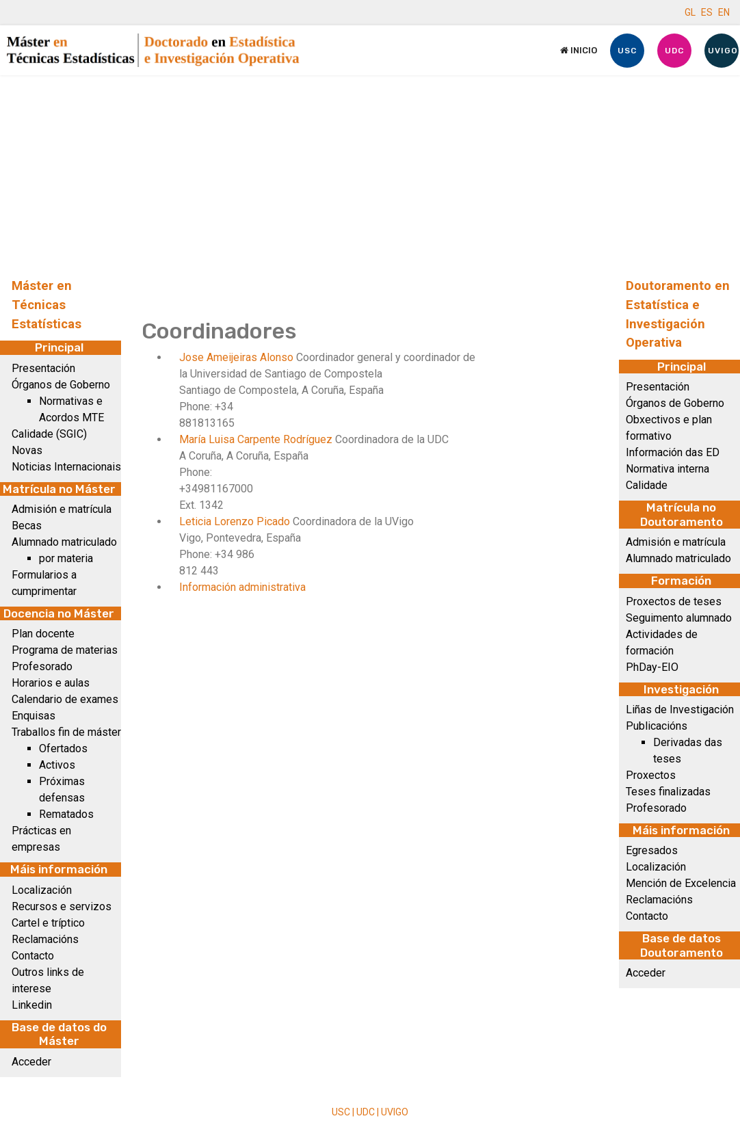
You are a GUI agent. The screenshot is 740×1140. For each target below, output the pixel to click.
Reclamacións (45, 939)
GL (690, 12)
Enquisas (33, 715)
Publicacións (656, 725)
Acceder (31, 1061)
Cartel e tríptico (48, 922)
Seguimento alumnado (679, 617)
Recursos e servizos (61, 906)
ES (707, 12)
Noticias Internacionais (66, 466)
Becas (27, 525)
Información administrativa (242, 587)
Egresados (652, 850)
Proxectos (651, 775)
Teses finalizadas (668, 791)
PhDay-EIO (652, 667)
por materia (66, 558)
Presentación (43, 368)
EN (724, 12)
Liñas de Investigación (680, 709)
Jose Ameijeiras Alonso (237, 357)
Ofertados (63, 748)
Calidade (647, 485)
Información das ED (672, 452)
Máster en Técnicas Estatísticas (46, 305)
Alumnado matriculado (64, 541)
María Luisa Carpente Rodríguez (257, 439)
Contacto (33, 955)
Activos (57, 764)
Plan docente (43, 633)
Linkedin (32, 1004)
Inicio (578, 50)
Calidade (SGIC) (49, 433)
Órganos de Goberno (61, 384)
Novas (27, 450)
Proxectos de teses (674, 601)
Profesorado (42, 666)
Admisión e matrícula (61, 509)
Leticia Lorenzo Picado (236, 521)
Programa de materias (65, 650)
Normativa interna (667, 468)
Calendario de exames (65, 699)
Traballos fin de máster (66, 732)
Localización (42, 890)
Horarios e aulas (51, 682)
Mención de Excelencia (681, 883)
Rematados (66, 814)
